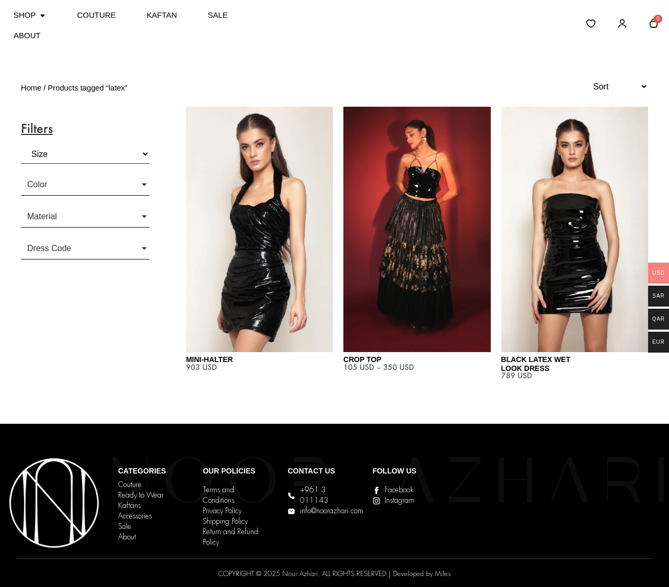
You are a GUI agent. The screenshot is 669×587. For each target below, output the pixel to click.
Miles (443, 574)
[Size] (85, 154)
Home (31, 88)
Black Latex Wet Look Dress (536, 363)
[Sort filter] (615, 86)
